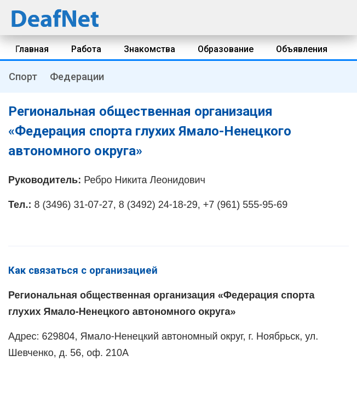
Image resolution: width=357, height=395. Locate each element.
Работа (86, 49)
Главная (32, 49)
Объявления (301, 49)
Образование (226, 49)
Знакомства (149, 49)
